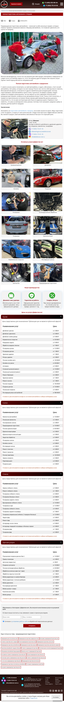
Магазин (57, 682)
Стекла (5, 476)
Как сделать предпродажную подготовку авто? (11, 669)
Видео (57, 681)
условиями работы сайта (20, 623)
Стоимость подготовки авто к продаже (9, 643)
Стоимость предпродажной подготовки (30, 649)
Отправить (32, 627)
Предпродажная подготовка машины (28, 646)
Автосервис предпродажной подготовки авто (49, 640)
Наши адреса (49, 686)
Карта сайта (58, 686)
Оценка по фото (16, 4)
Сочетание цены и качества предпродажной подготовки (50, 649)
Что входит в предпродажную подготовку (34, 665)
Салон (5, 405)
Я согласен (56, 697)
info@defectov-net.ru (38, 137)
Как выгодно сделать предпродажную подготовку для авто (13, 659)
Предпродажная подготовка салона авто (45, 643)
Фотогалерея (59, 679)
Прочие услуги (9, 544)
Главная (47, 679)
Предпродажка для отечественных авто (10, 640)
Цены (46, 682)
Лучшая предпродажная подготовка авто (35, 656)
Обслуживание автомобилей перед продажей (11, 653)
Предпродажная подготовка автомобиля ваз (11, 646)
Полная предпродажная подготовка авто (27, 643)
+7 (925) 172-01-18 (50, 5)
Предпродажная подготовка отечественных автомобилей (13, 665)
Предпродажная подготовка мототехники (30, 662)
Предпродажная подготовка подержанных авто (29, 640)
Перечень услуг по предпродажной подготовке (31, 653)
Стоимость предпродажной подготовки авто (36, 659)
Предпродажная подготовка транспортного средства (48, 646)
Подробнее (33, 698)
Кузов (5, 318)
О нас (46, 681)
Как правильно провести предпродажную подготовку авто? (14, 656)
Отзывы (47, 684)
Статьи (57, 684)
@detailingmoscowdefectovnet (41, 131)
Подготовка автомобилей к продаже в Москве (11, 649)
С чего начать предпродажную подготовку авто (11, 662)
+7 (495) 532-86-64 (50, 2)
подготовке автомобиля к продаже (21, 111)
